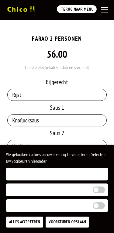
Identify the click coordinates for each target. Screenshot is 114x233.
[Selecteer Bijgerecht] (57, 95)
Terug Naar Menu (77, 9)
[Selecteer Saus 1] (57, 120)
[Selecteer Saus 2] (57, 146)
